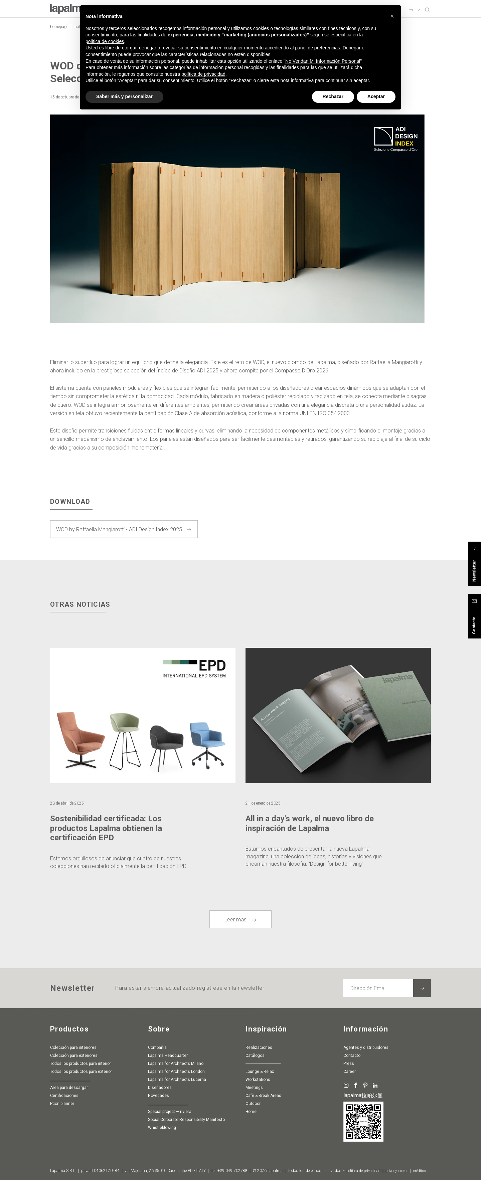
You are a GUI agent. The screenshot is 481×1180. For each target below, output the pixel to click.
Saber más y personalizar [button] (124, 96)
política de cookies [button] (105, 41)
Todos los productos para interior (80, 1065)
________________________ (70, 1081)
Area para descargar (69, 1089)
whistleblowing (162, 1129)
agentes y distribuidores (365, 1049)
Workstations (258, 1081)
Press (348, 1065)
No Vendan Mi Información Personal (322, 61)
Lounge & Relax (260, 1073)
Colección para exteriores (74, 1057)
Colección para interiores (73, 1049)
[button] (392, 16)
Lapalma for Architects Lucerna (177, 1081)
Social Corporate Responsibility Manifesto (186, 1121)
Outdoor (253, 1105)
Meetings (254, 1089)
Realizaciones (259, 1049)
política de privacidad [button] (203, 74)
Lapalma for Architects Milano (175, 1065)
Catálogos (255, 1057)
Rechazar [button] (333, 96)
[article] (142, 776)
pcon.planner (62, 1105)
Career (349, 1073)
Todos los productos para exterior (81, 1073)
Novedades (158, 1097)
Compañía (157, 1049)
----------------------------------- (263, 1065)
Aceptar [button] (376, 96)
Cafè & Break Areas (263, 1097)
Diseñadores (160, 1089)
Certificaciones (64, 1097)
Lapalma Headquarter (168, 1057)
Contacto (351, 1057)
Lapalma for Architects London (176, 1073)
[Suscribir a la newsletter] (422, 989)
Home (251, 1113)
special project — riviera (169, 1113)
